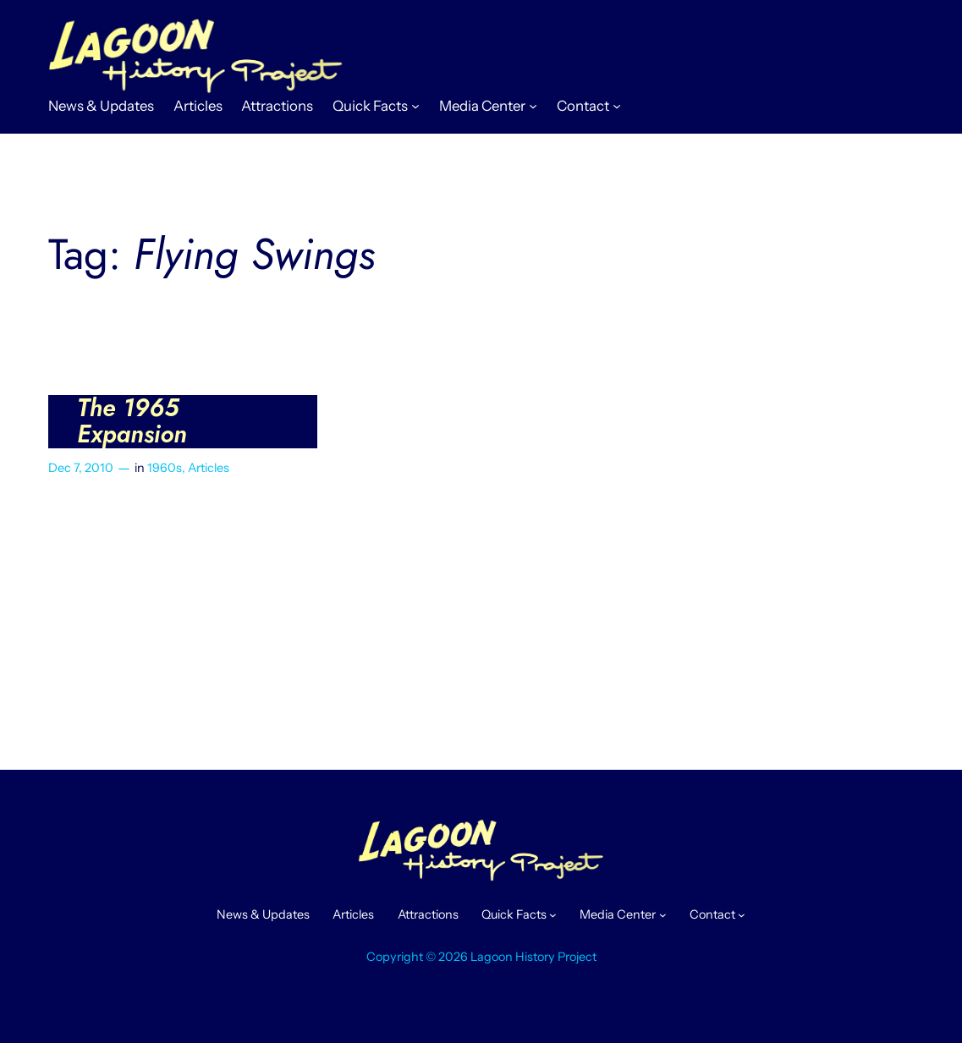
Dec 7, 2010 (80, 467)
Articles (208, 467)
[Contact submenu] (617, 106)
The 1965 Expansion (132, 421)
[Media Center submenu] (533, 106)
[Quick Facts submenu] (415, 106)
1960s (164, 467)
